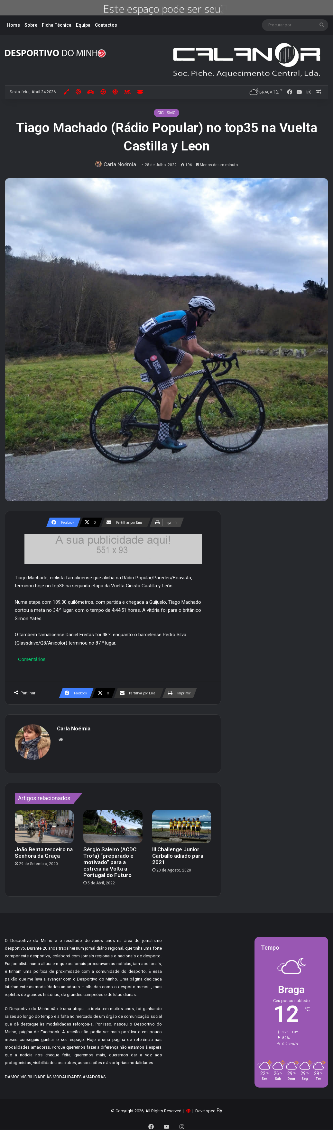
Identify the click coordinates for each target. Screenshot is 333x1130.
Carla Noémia (121, 164)
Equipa (83, 25)
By (219, 1107)
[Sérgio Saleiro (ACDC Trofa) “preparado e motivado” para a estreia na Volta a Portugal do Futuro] (112, 823)
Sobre (30, 25)
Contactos (106, 25)
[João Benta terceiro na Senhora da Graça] (44, 823)
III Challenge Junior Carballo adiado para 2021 (177, 852)
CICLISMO (166, 112)
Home (13, 25)
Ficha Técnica (56, 25)
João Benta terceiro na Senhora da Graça (44, 849)
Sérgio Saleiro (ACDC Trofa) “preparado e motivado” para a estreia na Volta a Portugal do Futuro (109, 859)
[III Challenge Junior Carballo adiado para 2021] (181, 823)
